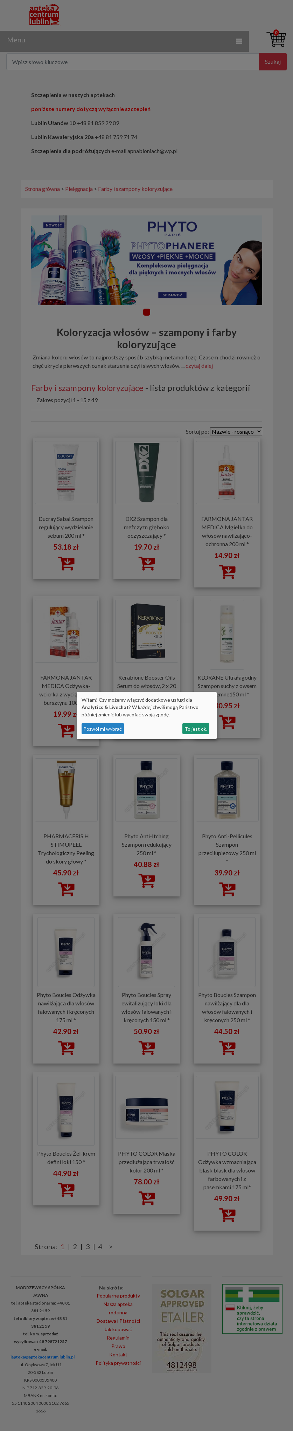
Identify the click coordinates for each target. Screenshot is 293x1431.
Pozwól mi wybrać (102, 729)
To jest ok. (195, 729)
